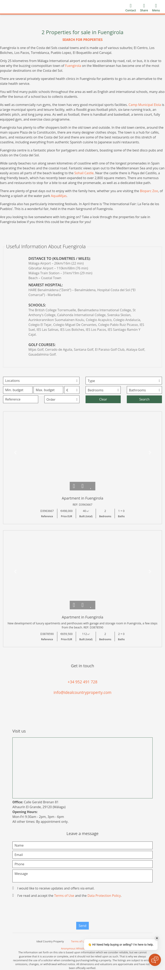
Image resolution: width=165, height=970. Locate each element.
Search (144, 399)
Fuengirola (73, 65)
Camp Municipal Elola (145, 104)
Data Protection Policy (104, 895)
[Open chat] (155, 960)
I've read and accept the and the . (67, 895)
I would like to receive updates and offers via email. (53, 888)
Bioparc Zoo (149, 191)
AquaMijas (59, 196)
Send (82, 925)
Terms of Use (64, 895)
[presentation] (82, 911)
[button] (15, 453)
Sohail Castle (84, 173)
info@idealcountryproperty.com (83, 692)
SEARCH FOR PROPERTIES (82, 39)
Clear (103, 399)
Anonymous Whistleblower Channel (82, 948)
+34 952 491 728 (83, 682)
